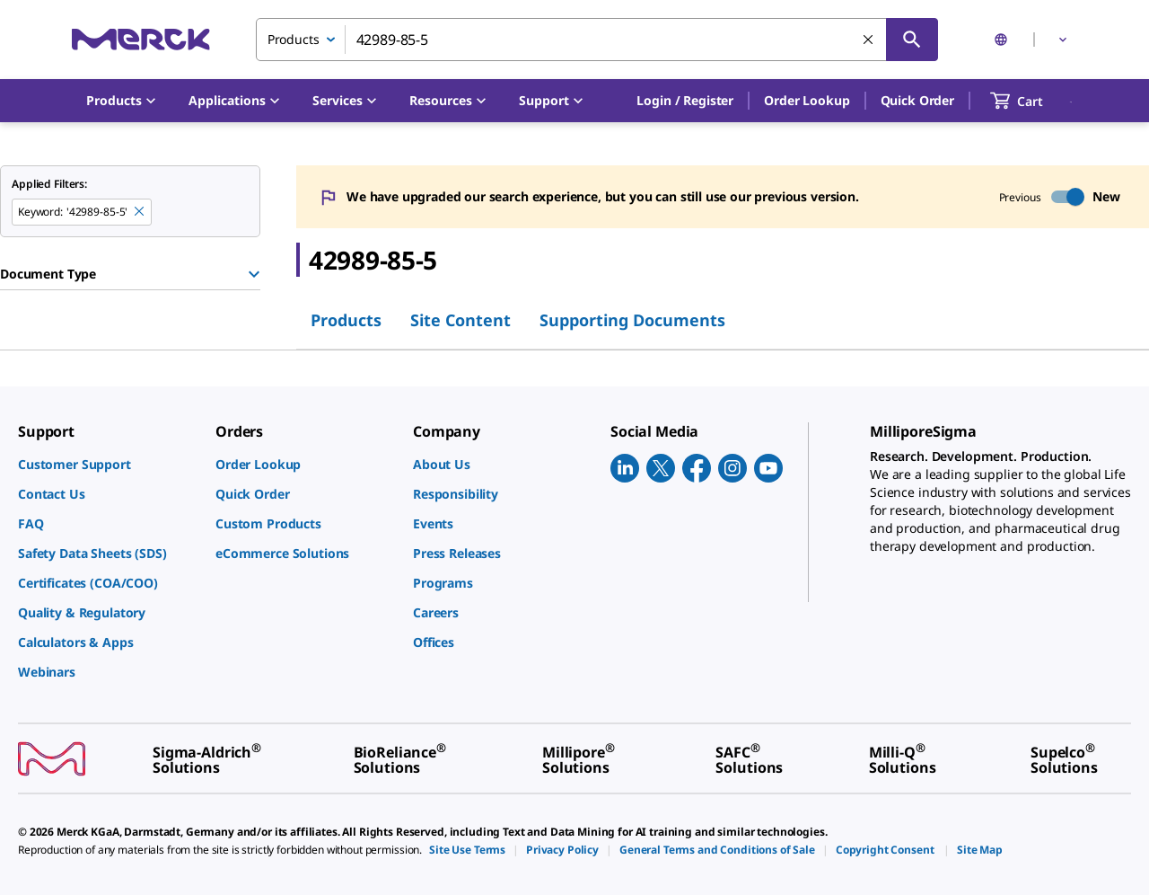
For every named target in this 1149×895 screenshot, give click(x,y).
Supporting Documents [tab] (632, 320)
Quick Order (917, 100)
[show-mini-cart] (1032, 100)
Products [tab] (346, 320)
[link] (107, 464)
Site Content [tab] (460, 320)
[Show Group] (254, 274)
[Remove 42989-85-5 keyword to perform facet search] (140, 212)
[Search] (912, 39)
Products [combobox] (294, 39)
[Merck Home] (141, 39)
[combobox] (597, 39)
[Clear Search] (869, 40)
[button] (684, 101)
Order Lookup (806, 100)
